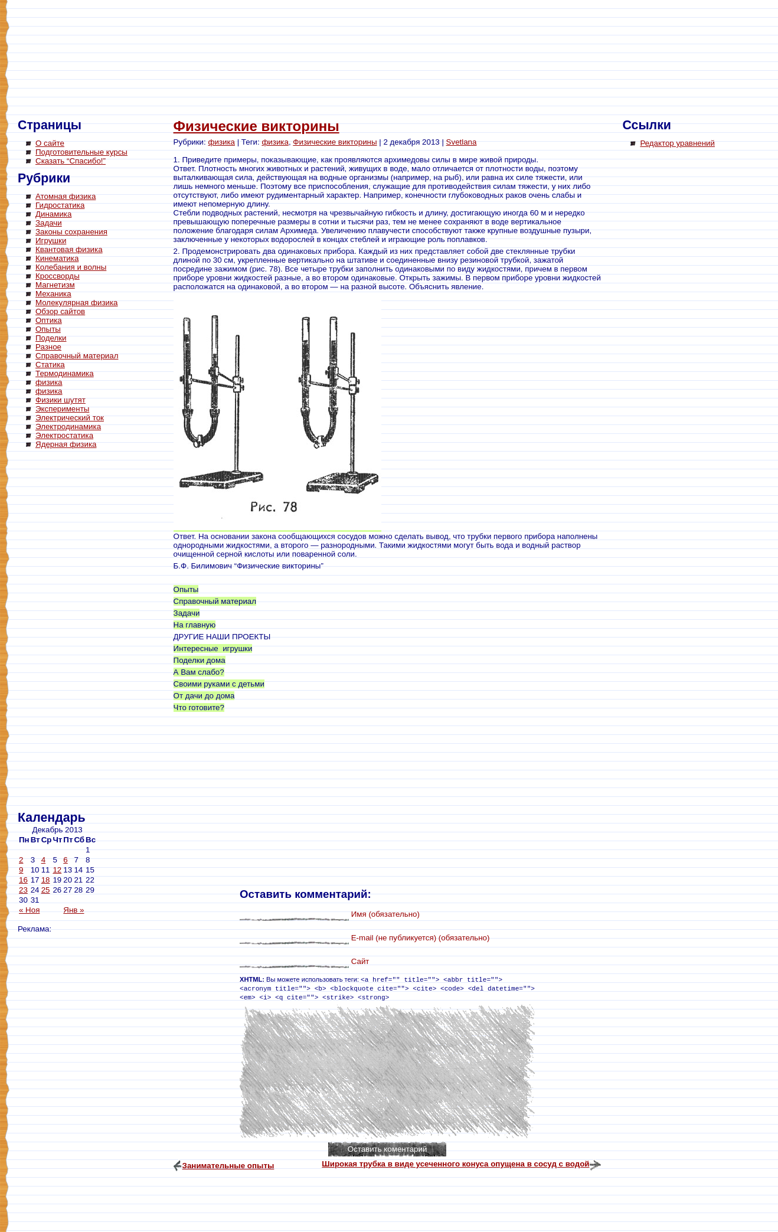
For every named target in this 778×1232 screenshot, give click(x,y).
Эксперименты (62, 408)
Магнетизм (55, 284)
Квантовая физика (69, 249)
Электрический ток (69, 417)
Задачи (48, 222)
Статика (50, 364)
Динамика (53, 214)
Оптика (48, 320)
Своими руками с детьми (219, 683)
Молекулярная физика (76, 302)
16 (23, 879)
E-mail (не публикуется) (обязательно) (420, 937)
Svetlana (461, 142)
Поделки (51, 338)
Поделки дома (199, 660)
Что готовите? (199, 707)
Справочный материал (76, 355)
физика (49, 382)
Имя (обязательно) (385, 914)
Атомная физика (65, 196)
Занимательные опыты (228, 1165)
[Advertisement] (65, 632)
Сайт (360, 961)
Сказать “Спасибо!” (70, 160)
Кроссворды (57, 276)
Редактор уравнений (677, 143)
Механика (53, 293)
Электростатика (64, 435)
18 (45, 879)
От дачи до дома (204, 695)
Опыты (48, 329)
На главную (195, 624)
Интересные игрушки (213, 648)
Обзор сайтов (60, 311)
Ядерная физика (65, 444)
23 (23, 889)
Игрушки (50, 240)
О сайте (49, 143)
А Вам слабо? (199, 672)
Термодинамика (64, 373)
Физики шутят (60, 400)
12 (57, 869)
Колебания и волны (70, 267)
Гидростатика (59, 205)
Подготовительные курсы (81, 152)
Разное (48, 346)
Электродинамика (68, 426)
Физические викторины (256, 126)
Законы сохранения (71, 231)
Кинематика (57, 258)
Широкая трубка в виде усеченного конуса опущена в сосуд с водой (455, 1163)
